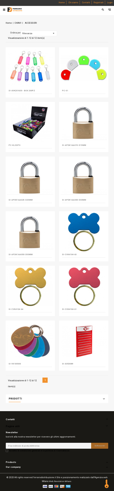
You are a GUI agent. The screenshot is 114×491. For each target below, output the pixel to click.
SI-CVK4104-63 (69, 254)
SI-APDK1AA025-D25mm (21, 200)
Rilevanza (38, 33)
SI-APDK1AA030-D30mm (74, 200)
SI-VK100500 (15, 364)
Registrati (98, 2)
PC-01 (65, 90)
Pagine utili (13, 426)
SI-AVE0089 (67, 364)
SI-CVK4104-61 (69, 309)
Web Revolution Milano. (60, 481)
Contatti (86, 2)
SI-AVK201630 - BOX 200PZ (22, 90)
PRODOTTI (15, 398)
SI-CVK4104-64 (16, 309)
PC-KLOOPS (14, 145)
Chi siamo (73, 2)
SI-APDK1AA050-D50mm (21, 254)
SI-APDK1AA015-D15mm (74, 145)
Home (62, 2)
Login (110, 2)
